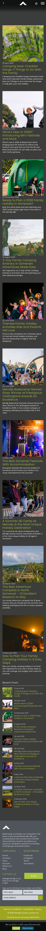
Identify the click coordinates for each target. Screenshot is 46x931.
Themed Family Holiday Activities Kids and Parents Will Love (21, 326)
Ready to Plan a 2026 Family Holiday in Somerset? (22, 202)
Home (6, 827)
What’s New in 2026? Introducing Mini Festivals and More (21, 135)
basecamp (23, 3)
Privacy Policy (28, 928)
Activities (6, 858)
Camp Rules (28, 909)
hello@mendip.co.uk (11, 878)
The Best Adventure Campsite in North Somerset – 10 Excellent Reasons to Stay (19, 592)
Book (33, 875)
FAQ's (4, 860)
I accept (16, 928)
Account (6, 863)
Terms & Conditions (12, 909)
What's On (7, 866)
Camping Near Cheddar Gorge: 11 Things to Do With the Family (21, 69)
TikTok (26, 860)
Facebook (28, 855)
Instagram (28, 858)
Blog (4, 869)
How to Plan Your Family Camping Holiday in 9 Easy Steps (22, 659)
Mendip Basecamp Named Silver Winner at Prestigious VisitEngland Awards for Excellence (22, 394)
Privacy (38, 909)
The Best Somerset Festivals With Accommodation (22, 462)
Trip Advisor (29, 863)
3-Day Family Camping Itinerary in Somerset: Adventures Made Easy (19, 263)
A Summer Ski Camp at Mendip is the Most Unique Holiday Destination (21, 524)
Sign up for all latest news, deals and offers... (22, 888)
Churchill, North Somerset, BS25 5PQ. (23, 917)
